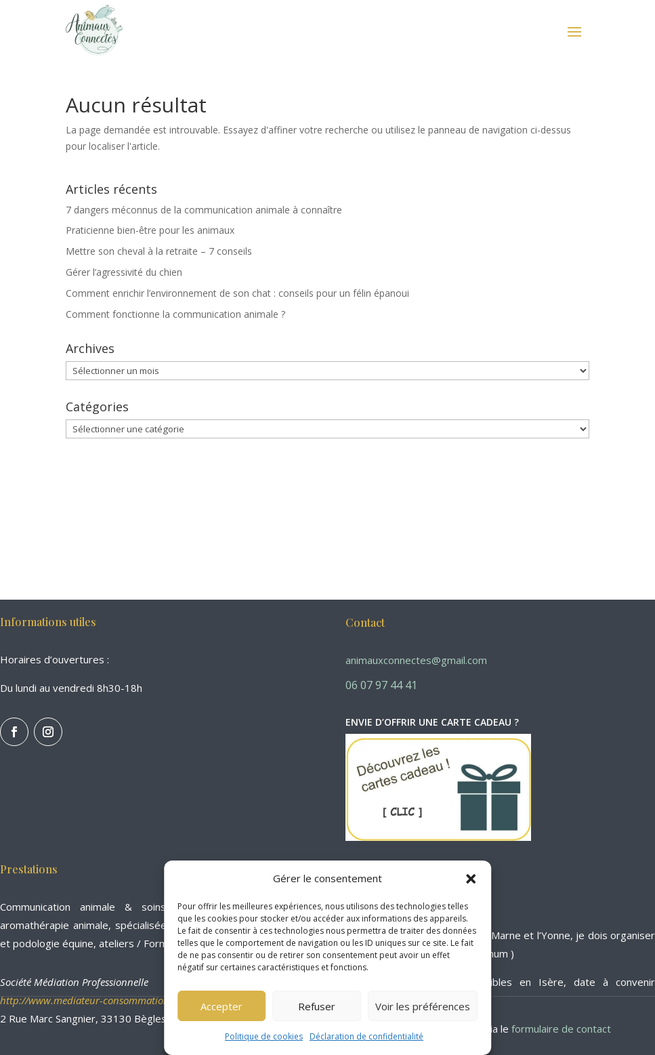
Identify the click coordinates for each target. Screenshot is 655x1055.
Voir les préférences (422, 1006)
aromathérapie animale (54, 925)
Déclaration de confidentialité (366, 1036)
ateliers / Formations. (148, 943)
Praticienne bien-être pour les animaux (150, 230)
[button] (471, 879)
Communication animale (57, 906)
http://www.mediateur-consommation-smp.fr (101, 1000)
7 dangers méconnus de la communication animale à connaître (204, 209)
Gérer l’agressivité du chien (124, 272)
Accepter (221, 1006)
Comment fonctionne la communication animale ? (175, 314)
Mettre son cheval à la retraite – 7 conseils (159, 251)
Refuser (316, 1006)
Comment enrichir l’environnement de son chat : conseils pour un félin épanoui (237, 293)
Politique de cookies (264, 1036)
